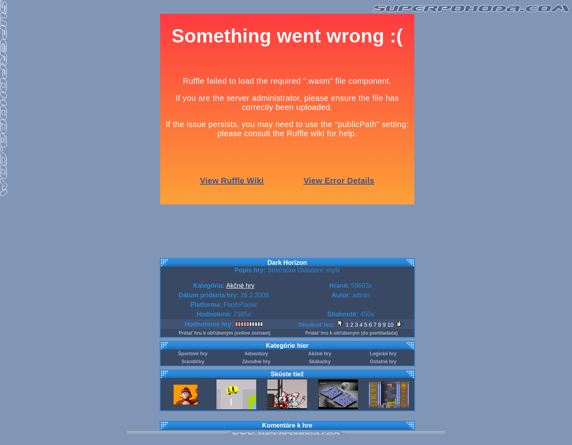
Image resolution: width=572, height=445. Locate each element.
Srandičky (193, 361)
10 (390, 325)
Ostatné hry (383, 361)
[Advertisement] (287, 236)
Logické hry (383, 353)
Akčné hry (240, 285)
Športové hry (192, 353)
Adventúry (256, 353)
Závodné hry (256, 361)
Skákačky (320, 361)
